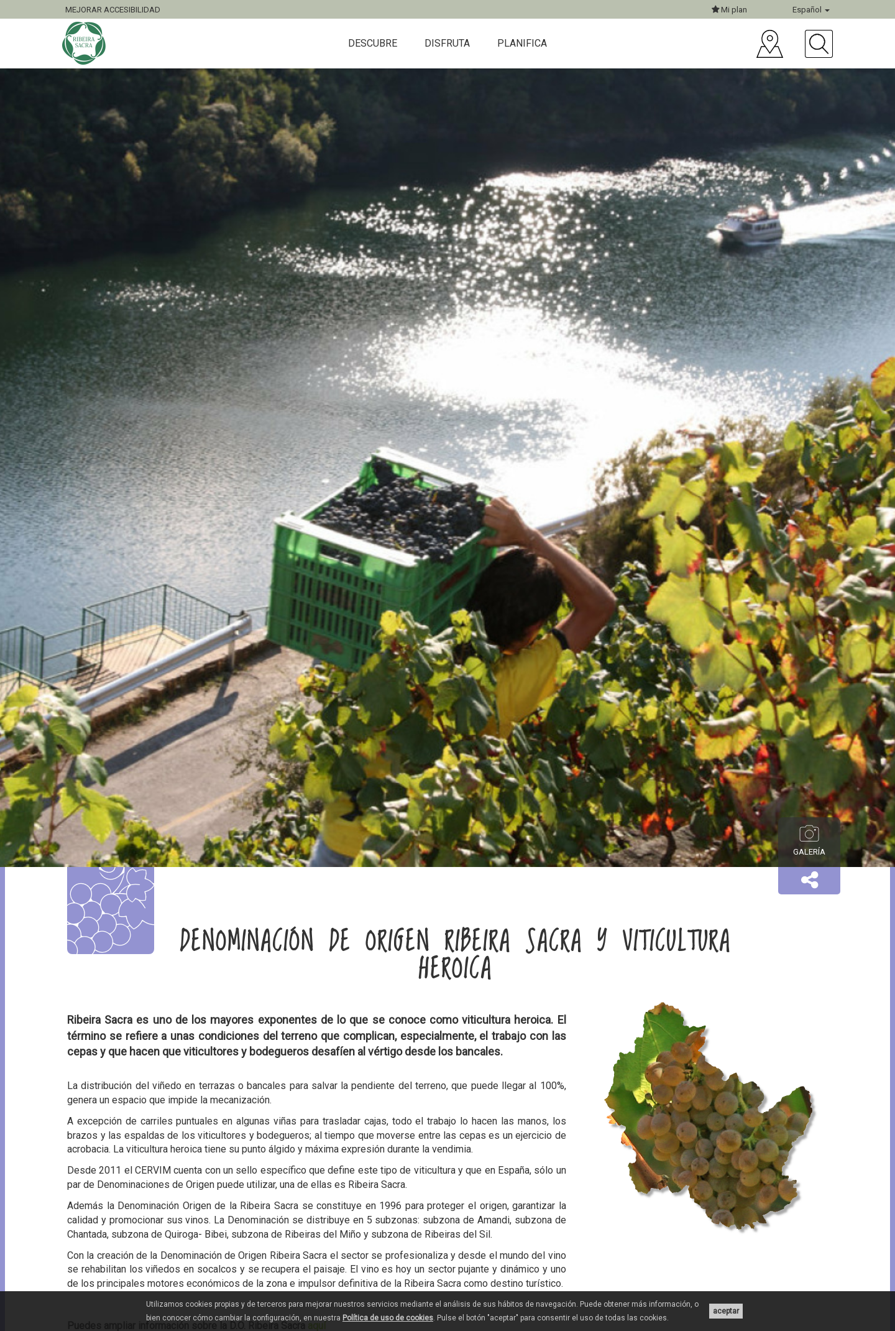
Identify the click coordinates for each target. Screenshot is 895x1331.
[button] (809, 880)
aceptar (726, 1311)
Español (811, 9)
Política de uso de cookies (387, 1318)
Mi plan (729, 9)
